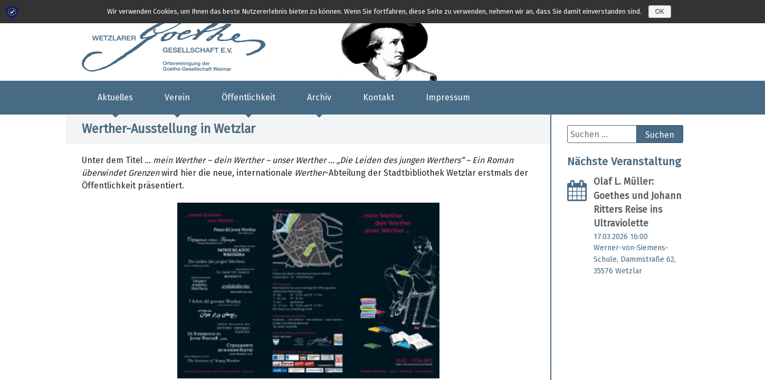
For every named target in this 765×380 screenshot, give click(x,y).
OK (659, 11)
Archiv (319, 97)
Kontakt (378, 97)
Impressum (448, 97)
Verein (177, 97)
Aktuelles (115, 97)
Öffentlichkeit (248, 97)
